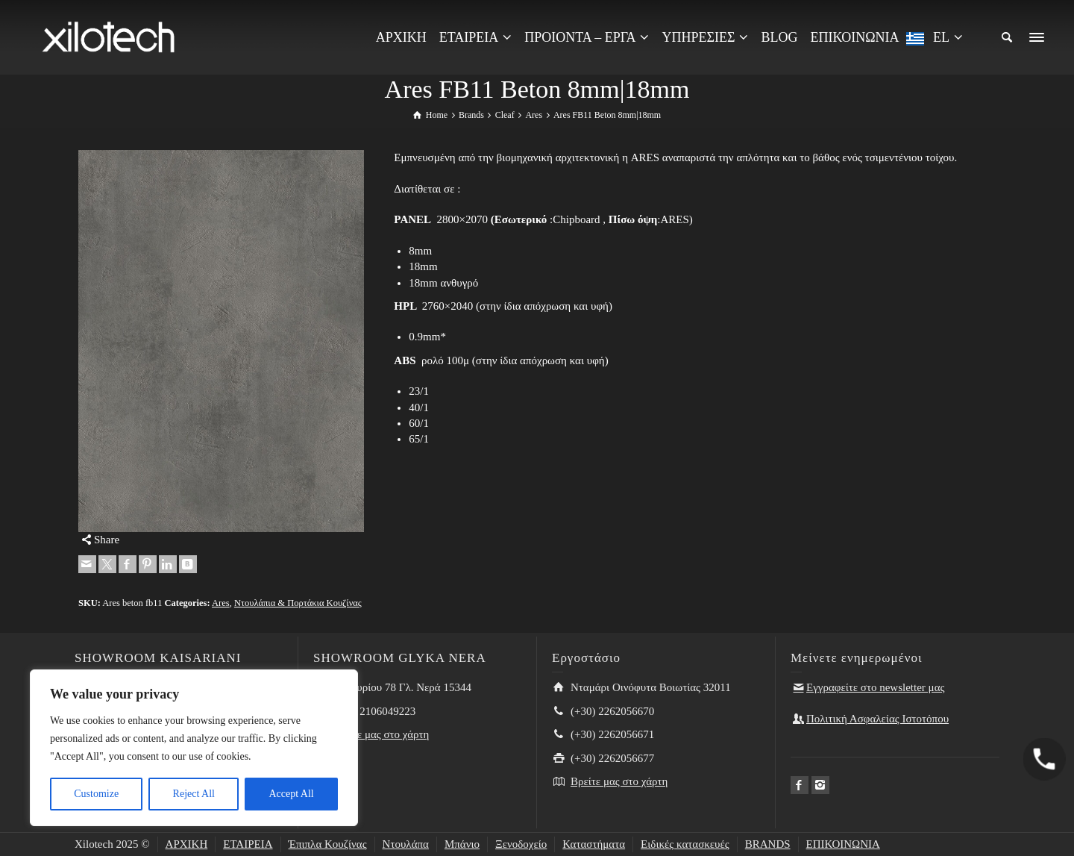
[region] (194, 747)
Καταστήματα (593, 844)
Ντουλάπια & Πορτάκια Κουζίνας (298, 603)
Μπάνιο (462, 844)
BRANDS (768, 844)
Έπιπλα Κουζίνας (328, 844)
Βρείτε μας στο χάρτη (380, 734)
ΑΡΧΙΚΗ (187, 844)
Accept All (290, 793)
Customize (96, 793)
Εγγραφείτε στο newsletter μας (875, 687)
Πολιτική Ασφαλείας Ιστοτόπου (877, 719)
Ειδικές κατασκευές (685, 844)
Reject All (194, 793)
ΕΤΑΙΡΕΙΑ (247, 844)
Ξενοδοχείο (521, 844)
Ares (221, 603)
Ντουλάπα (406, 844)
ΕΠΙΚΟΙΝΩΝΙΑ (843, 844)
